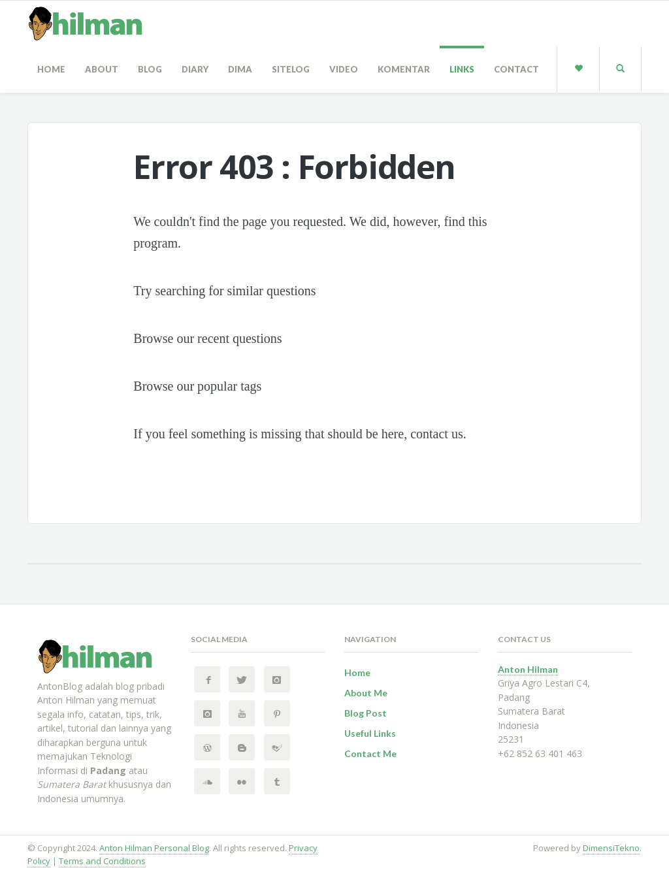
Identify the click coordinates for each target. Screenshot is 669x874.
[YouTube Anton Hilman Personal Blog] (242, 713)
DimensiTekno (611, 848)
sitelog (291, 69)
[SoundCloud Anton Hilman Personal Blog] (207, 781)
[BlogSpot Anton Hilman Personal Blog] (242, 747)
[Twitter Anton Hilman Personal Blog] (242, 679)
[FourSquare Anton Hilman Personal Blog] (277, 747)
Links (461, 69)
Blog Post (365, 713)
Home (51, 69)
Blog (150, 69)
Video (343, 69)
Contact (516, 69)
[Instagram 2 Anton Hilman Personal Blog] (207, 713)
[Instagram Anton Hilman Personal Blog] (277, 679)
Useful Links (370, 733)
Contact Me (370, 753)
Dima (240, 69)
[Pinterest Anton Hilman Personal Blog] (277, 713)
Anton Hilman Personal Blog (154, 848)
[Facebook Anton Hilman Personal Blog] (207, 679)
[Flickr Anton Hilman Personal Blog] (242, 781)
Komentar (404, 69)
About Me (365, 692)
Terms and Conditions (102, 861)
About (101, 69)
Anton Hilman (528, 669)
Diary (195, 69)
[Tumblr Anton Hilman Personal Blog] (277, 781)
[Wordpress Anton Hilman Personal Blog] (207, 747)
